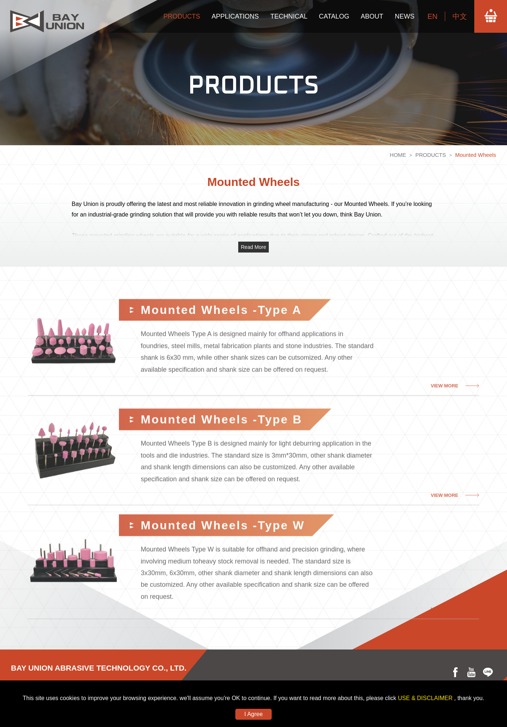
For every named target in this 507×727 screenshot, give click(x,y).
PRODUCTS (181, 16)
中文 (459, 16)
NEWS (404, 16)
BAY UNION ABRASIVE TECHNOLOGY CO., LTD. (99, 668)
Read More (253, 247)
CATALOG (334, 16)
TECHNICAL (288, 16)
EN (432, 16)
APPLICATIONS (235, 16)
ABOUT (372, 16)
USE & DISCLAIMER (426, 698)
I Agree (253, 714)
